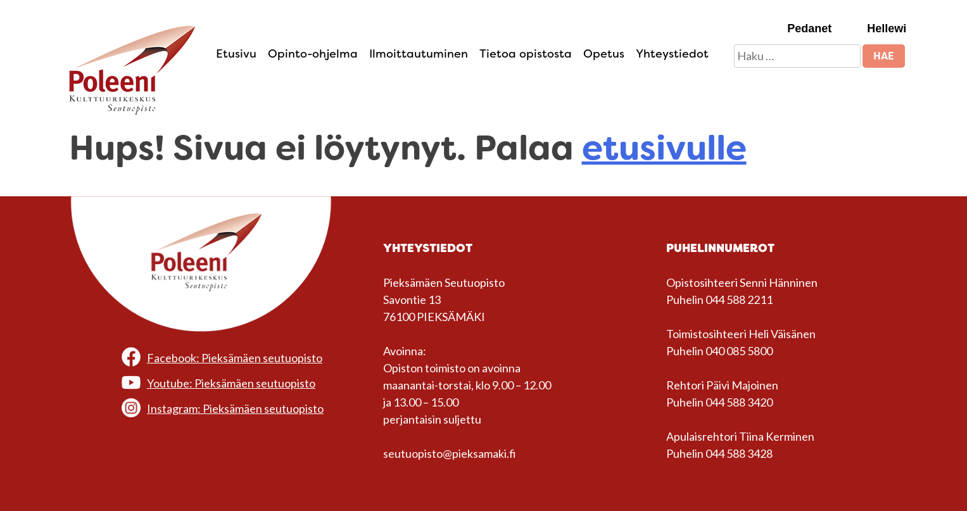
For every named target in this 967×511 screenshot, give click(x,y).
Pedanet (809, 28)
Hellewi (886, 28)
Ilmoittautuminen (418, 53)
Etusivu (236, 53)
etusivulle (664, 147)
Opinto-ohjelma (313, 53)
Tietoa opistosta (525, 53)
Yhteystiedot (672, 53)
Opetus (603, 53)
